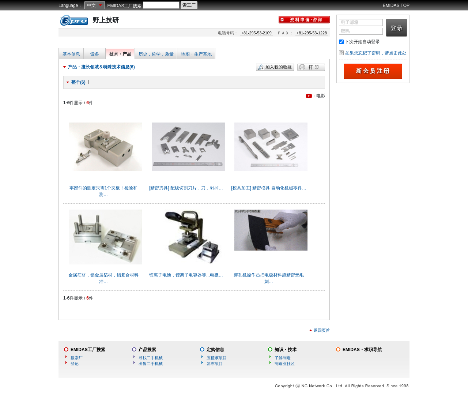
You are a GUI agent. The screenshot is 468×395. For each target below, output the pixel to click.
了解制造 (283, 358)
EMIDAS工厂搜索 (124, 5)
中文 (91, 5)
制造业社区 (285, 363)
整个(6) (78, 82)
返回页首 (322, 330)
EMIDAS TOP (396, 5)
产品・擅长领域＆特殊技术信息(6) (101, 66)
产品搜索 (147, 349)
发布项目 (215, 363)
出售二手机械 (151, 363)
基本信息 (71, 54)
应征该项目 (217, 358)
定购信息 (215, 349)
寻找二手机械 (151, 358)
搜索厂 (77, 358)
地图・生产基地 (196, 54)
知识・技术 (286, 349)
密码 (345, 31)
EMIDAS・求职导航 (362, 349)
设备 (94, 54)
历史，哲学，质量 (156, 54)
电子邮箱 (349, 22)
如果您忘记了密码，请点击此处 (376, 53)
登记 (75, 363)
